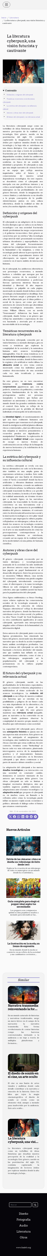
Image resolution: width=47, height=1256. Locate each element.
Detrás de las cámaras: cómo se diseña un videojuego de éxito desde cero (23, 862)
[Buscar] (20, 1204)
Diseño (23, 1213)
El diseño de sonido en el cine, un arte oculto (23, 1075)
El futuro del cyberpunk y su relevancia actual (23, 117)
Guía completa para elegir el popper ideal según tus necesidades (23, 904)
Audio (23, 1225)
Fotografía (23, 1219)
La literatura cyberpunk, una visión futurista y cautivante (23, 1142)
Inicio (3, 17)
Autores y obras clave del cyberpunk (20, 113)
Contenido (11, 90)
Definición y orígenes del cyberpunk (20, 95)
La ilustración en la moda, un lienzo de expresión (23, 945)
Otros (23, 1237)
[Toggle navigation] (6, 4)
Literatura (14, 17)
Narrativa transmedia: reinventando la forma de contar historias (23, 1009)
